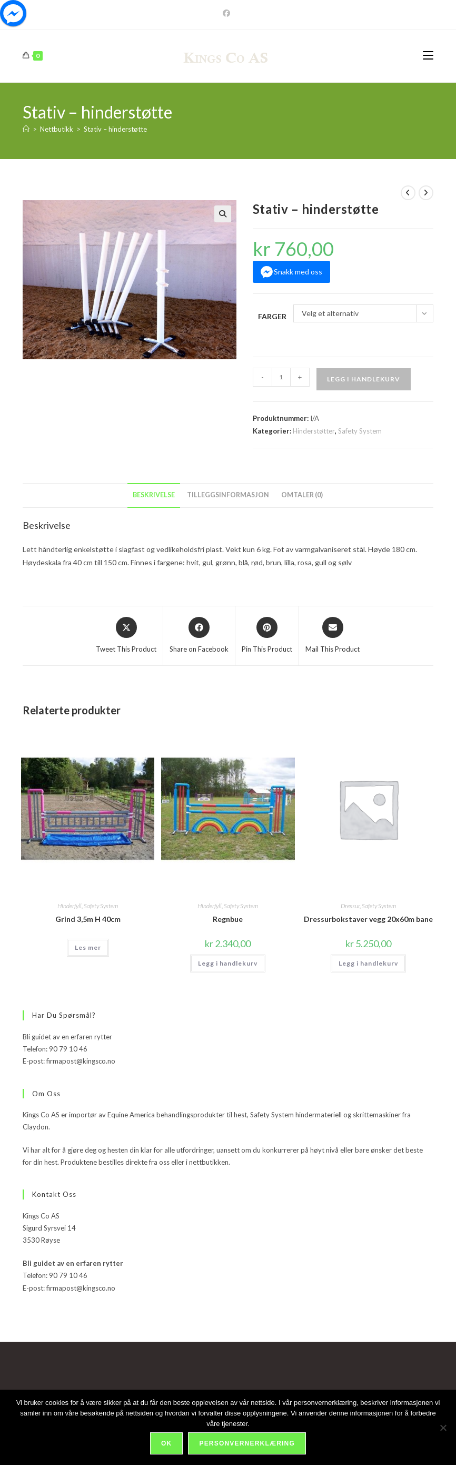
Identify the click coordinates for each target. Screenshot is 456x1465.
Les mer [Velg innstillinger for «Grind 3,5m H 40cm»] (88, 947)
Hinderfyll (69, 906)
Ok (166, 1443)
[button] (222, 213)
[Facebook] (228, 13)
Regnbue (228, 919)
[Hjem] (26, 129)
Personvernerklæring (246, 1443)
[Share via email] (332, 636)
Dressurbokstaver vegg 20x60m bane (368, 919)
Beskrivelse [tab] (154, 495)
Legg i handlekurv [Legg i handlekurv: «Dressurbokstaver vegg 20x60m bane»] (368, 963)
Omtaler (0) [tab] (302, 495)
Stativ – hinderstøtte (115, 129)
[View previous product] (408, 192)
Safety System (360, 431)
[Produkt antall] (281, 377)
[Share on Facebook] (199, 636)
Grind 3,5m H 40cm (88, 919)
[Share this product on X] (126, 636)
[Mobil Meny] (428, 56)
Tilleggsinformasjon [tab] (228, 495)
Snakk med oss (298, 271)
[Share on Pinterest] (267, 636)
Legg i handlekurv (363, 379)
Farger (272, 316)
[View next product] (426, 192)
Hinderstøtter (314, 431)
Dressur (350, 906)
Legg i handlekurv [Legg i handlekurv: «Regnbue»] (227, 963)
